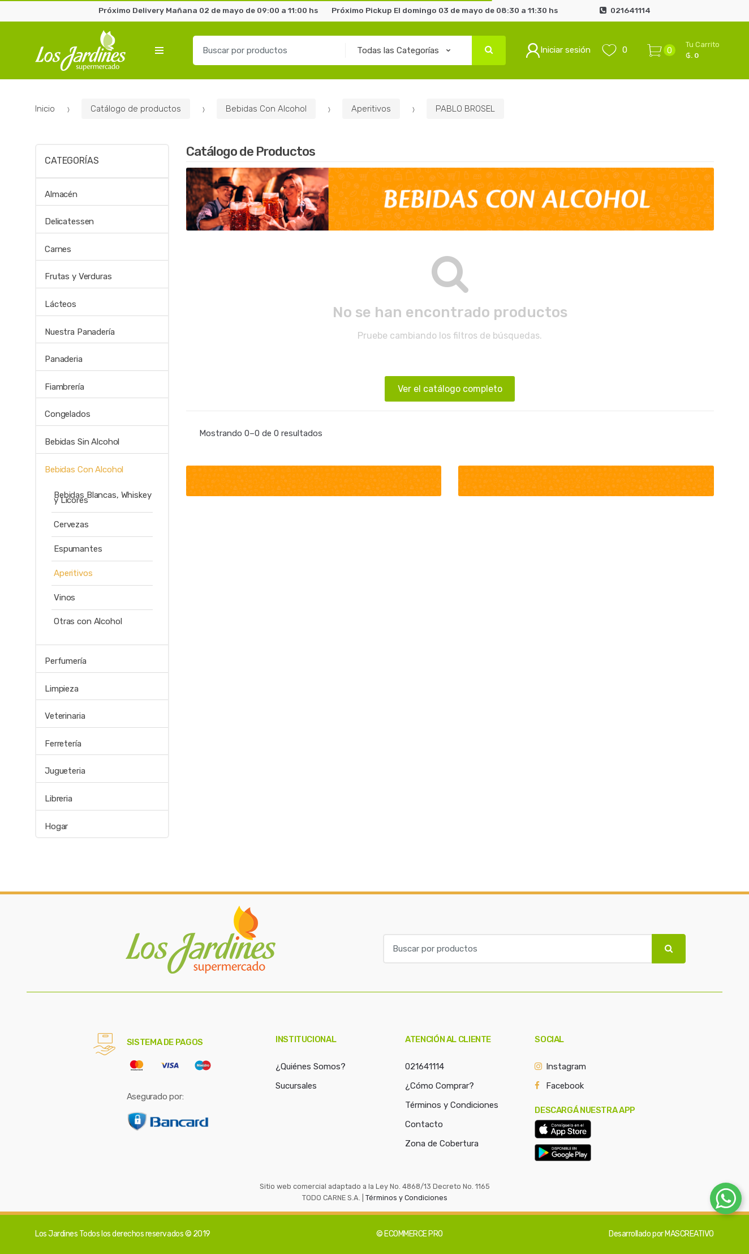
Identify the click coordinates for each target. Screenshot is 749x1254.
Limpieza (62, 689)
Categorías (71, 160)
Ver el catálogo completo (450, 388)
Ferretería (63, 744)
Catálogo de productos (136, 109)
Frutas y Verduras (78, 276)
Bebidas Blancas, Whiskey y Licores (102, 497)
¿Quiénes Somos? (311, 1066)
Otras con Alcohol (88, 621)
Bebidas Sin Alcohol (82, 442)
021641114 (424, 1066)
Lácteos (60, 304)
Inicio (45, 109)
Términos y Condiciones (451, 1105)
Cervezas (71, 524)
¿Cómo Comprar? (439, 1086)
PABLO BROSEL (465, 109)
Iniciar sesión (558, 50)
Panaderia (64, 359)
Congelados (68, 414)
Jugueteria (65, 771)
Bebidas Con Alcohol (266, 109)
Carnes (58, 249)
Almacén (61, 194)
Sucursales (296, 1086)
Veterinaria (65, 716)
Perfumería (66, 661)
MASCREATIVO (689, 1234)
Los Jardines (56, 1234)
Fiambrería (64, 387)
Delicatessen (69, 221)
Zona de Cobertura (442, 1143)
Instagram (566, 1066)
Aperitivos (371, 109)
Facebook (565, 1086)
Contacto (424, 1124)
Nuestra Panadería (79, 332)
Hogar (56, 826)
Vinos (64, 597)
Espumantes (78, 549)
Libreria (58, 799)
